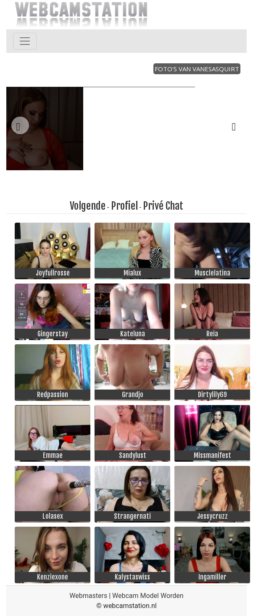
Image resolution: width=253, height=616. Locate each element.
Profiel (124, 206)
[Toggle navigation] (25, 41)
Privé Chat (163, 206)
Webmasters (88, 596)
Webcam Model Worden (148, 596)
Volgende (87, 206)
